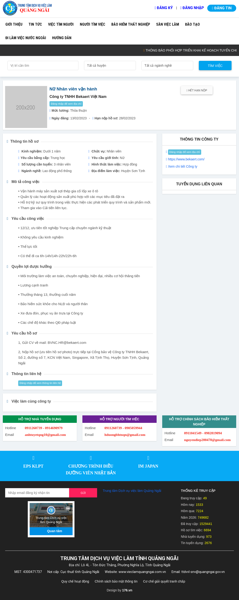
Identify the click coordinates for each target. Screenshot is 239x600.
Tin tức (35, 24)
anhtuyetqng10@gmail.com (45, 435)
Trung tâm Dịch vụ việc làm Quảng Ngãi (132, 491)
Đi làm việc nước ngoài (25, 38)
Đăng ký (164, 8)
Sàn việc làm (167, 24)
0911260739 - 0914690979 (44, 428)
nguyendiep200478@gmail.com (207, 440)
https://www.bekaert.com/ (186, 159)
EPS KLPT (33, 466)
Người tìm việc (92, 24)
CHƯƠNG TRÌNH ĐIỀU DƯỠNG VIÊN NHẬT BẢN (91, 469)
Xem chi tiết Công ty (182, 166)
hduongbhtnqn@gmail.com (125, 435)
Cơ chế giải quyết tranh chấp (164, 581)
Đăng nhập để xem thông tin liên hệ (40, 383)
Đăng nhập (192, 8)
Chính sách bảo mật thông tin (116, 581)
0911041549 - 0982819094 (203, 433)
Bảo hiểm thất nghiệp (130, 24)
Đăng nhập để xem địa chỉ (66, 103)
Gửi (83, 493)
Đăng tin (222, 8)
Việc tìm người (61, 24)
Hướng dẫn (61, 38)
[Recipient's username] (37, 492)
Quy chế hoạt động (75, 581)
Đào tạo (192, 24)
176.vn (127, 590)
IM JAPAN (148, 466)
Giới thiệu (13, 24)
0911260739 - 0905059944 (123, 428)
